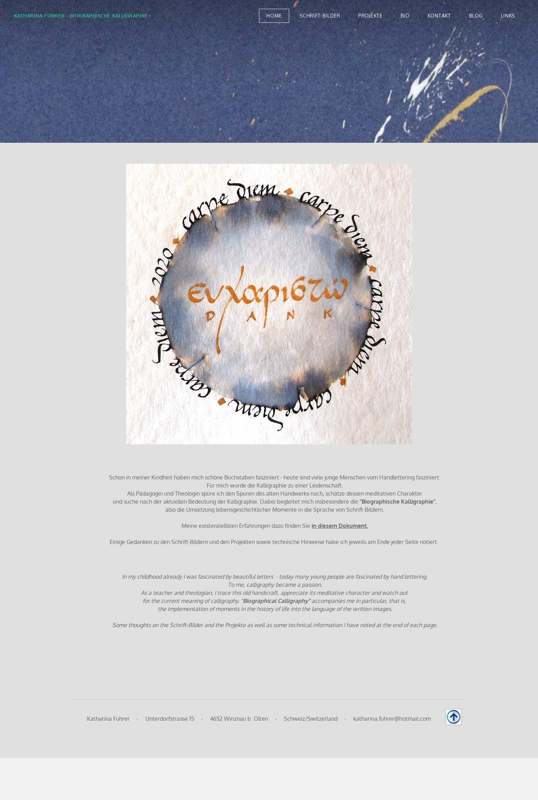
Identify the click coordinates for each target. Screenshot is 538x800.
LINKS (508, 16)
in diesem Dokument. (340, 525)
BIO (405, 16)
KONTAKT (439, 16)
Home (274, 16)
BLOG (476, 16)
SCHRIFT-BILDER (320, 16)
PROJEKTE (370, 16)
